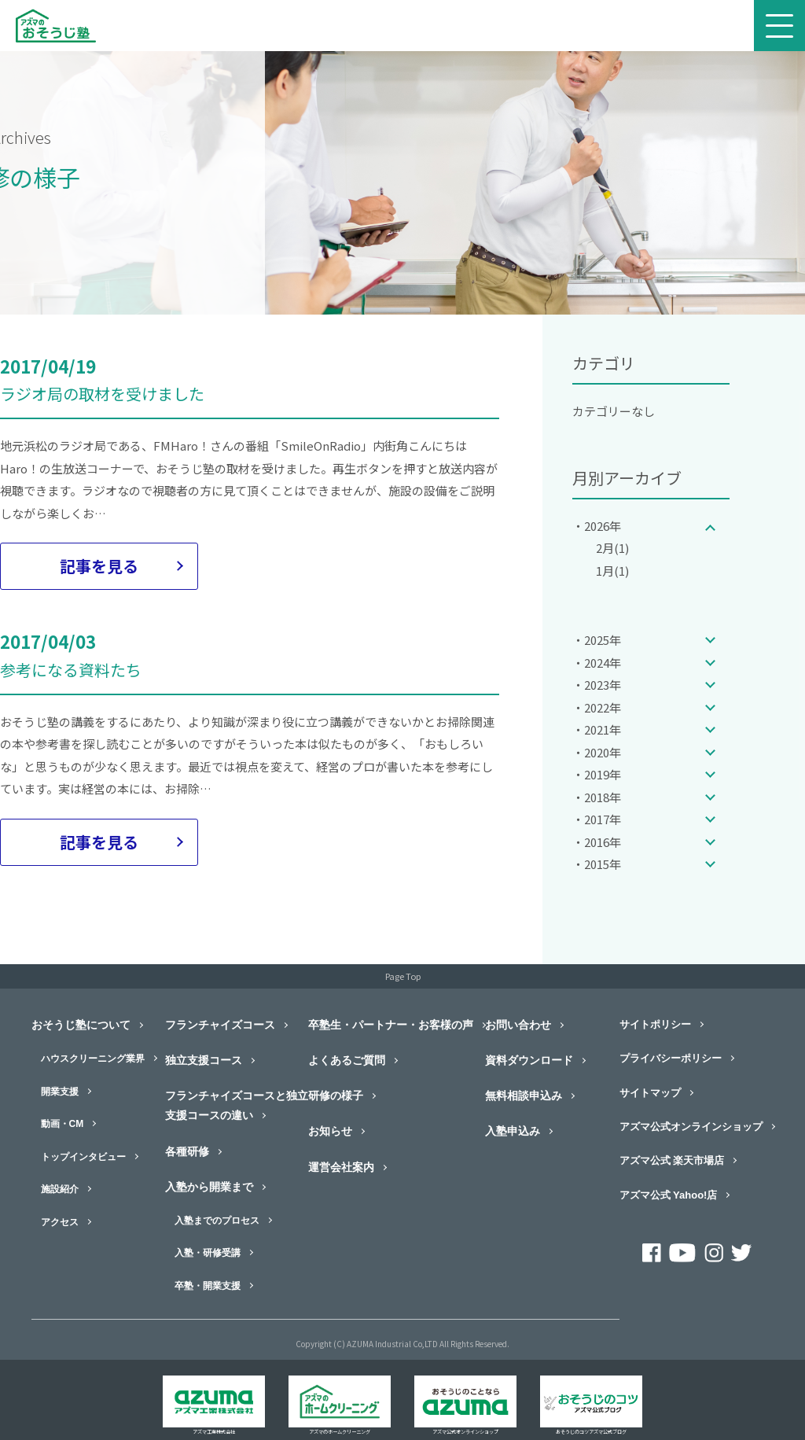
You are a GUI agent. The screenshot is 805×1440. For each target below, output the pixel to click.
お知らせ (330, 1131)
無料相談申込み (523, 1095)
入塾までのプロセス (217, 1220)
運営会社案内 (341, 1167)
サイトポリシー (655, 1024)
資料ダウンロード (529, 1060)
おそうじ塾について (80, 1024)
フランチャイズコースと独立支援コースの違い (236, 1105)
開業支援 (60, 1091)
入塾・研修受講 (208, 1252)
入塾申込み (512, 1131)
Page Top (403, 976)
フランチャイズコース (220, 1024)
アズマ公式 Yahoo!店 (668, 1195)
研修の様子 (335, 1095)
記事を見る (99, 565)
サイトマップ (650, 1093)
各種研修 (187, 1151)
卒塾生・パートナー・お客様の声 (390, 1024)
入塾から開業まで (209, 1186)
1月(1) (612, 570)
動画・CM (62, 1123)
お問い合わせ (518, 1024)
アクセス (60, 1222)
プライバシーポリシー (670, 1058)
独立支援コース (203, 1060)
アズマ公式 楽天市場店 (672, 1160)
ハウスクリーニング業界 (93, 1058)
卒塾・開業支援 (208, 1285)
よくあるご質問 (346, 1060)
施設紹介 (60, 1189)
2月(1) (612, 548)
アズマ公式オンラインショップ (691, 1126)
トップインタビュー (83, 1156)
